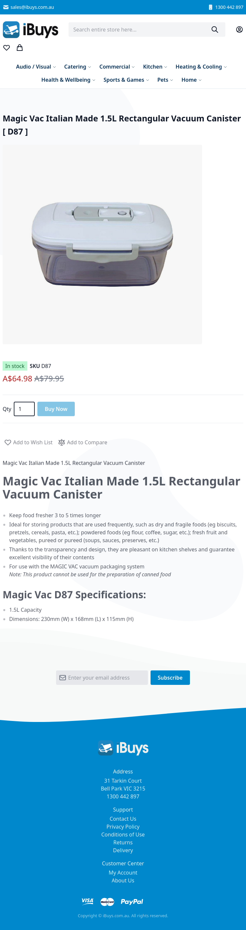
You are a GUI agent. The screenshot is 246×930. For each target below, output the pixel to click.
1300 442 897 (225, 7)
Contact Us (123, 818)
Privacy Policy (123, 826)
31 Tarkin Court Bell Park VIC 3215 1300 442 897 (123, 788)
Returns (123, 842)
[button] (102, 244)
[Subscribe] (170, 680)
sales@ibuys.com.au (28, 7)
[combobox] (147, 29)
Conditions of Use (123, 834)
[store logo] (30, 29)
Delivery (123, 850)
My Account (123, 872)
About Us (123, 880)
